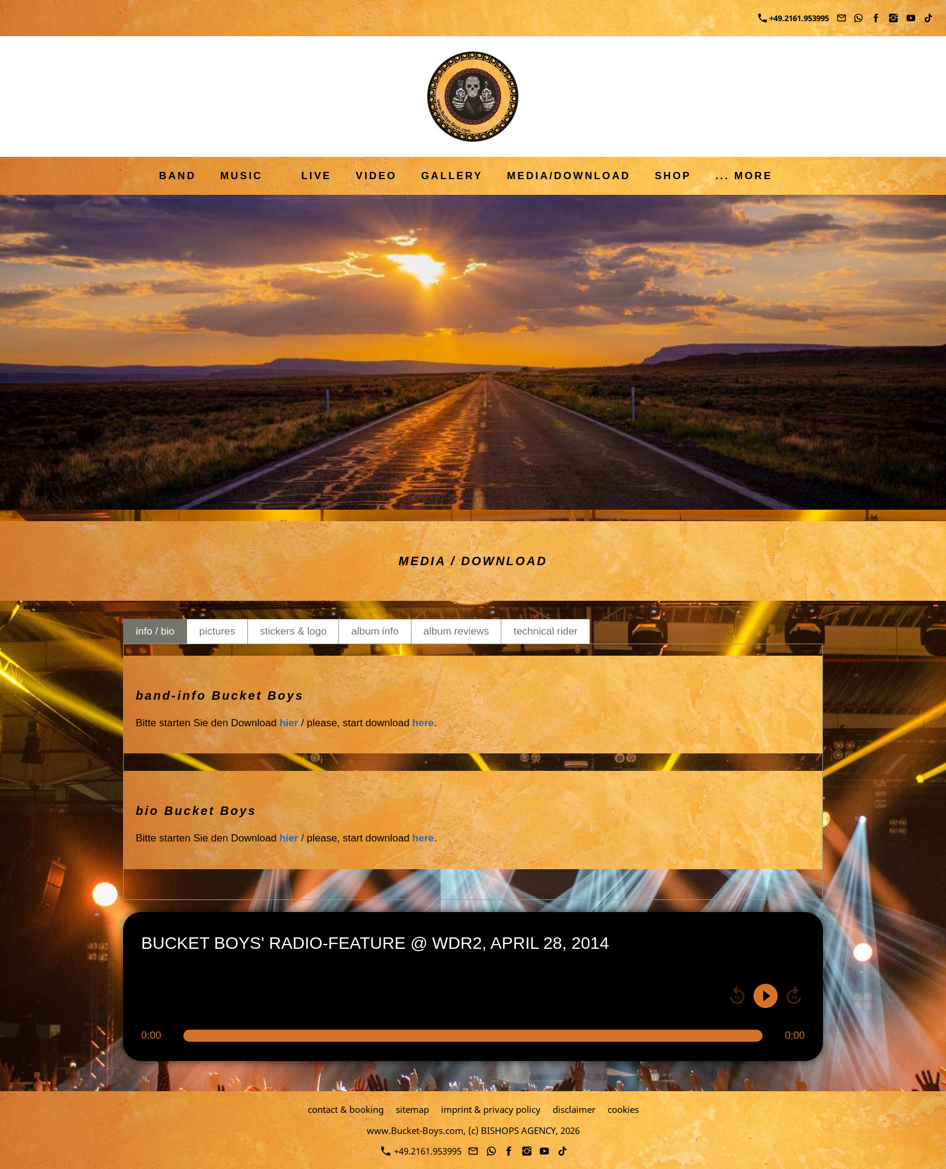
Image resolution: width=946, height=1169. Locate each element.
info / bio (155, 631)
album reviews (456, 631)
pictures (217, 631)
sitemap (412, 1109)
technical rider (545, 631)
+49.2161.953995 (794, 18)
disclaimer (574, 1109)
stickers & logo (293, 631)
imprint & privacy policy (491, 1109)
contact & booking (346, 1109)
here (423, 723)
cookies (623, 1109)
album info (374, 631)
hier (288, 723)
